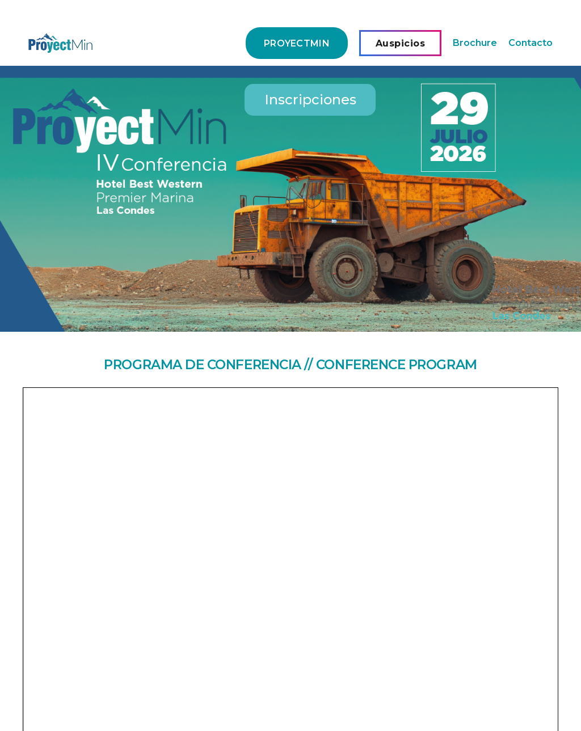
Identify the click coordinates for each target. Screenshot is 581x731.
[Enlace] (60, 43)
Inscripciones (310, 99)
